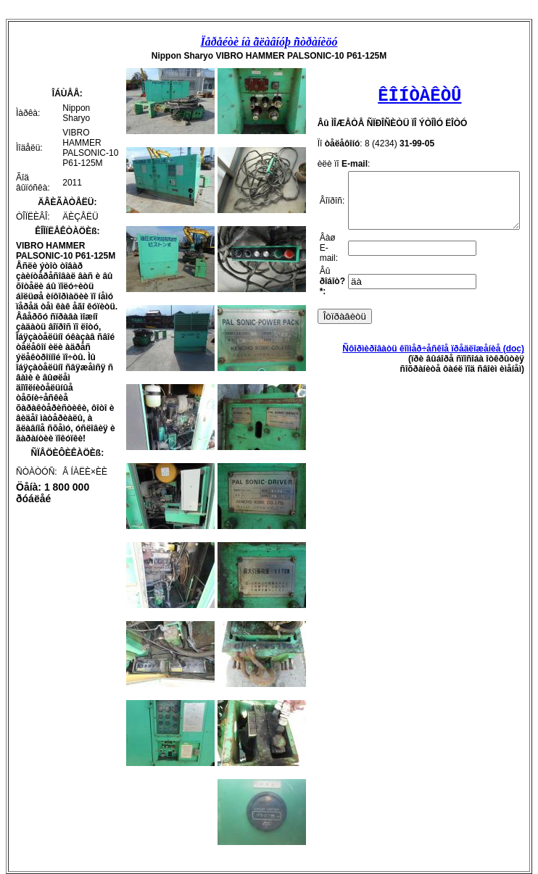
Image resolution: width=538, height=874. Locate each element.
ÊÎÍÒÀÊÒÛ (416, 96)
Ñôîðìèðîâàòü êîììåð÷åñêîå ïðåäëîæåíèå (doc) (439, 359)
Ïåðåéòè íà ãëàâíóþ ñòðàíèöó (271, 42)
